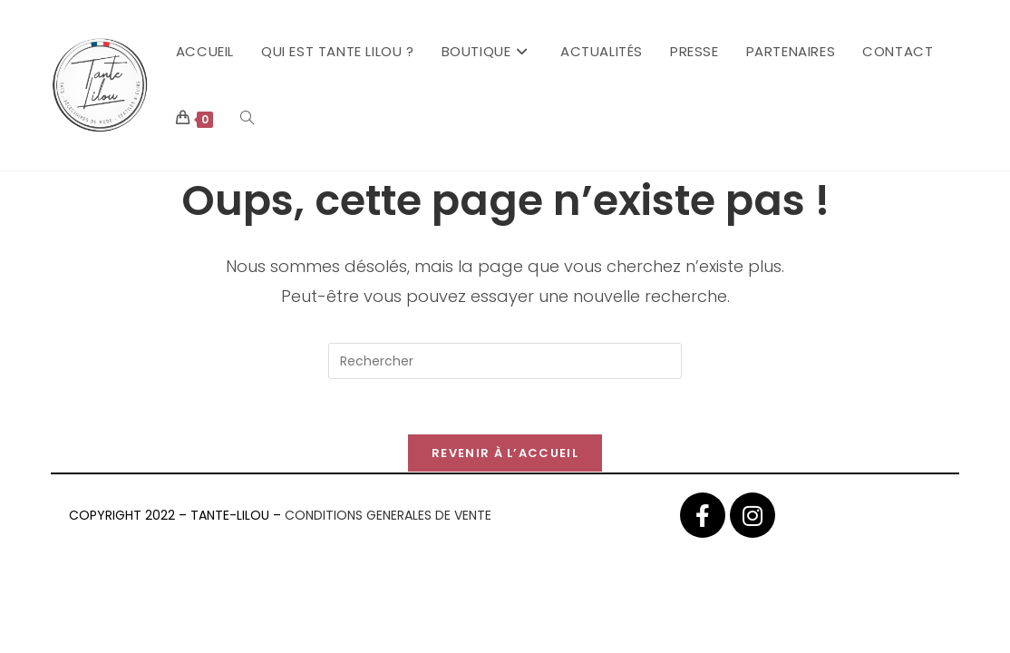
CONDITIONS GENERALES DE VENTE (388, 515)
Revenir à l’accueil (505, 453)
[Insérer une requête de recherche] (505, 361)
